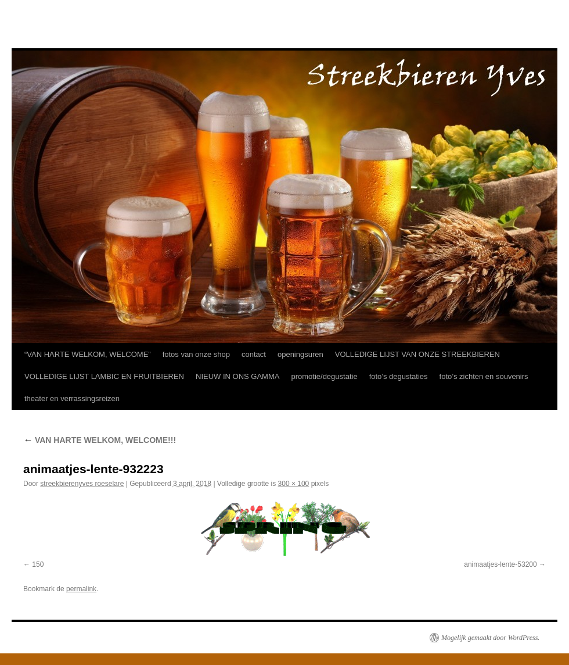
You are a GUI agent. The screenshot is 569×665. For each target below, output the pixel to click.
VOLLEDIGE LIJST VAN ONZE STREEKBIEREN (417, 354)
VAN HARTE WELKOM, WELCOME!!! (99, 440)
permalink (81, 589)
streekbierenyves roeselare (82, 484)
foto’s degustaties (398, 376)
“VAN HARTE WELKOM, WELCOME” (87, 354)
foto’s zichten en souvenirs (484, 376)
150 (38, 564)
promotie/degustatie (324, 376)
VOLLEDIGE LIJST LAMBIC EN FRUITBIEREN (104, 376)
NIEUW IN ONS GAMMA (237, 376)
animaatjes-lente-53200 (500, 564)
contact (254, 354)
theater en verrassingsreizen (72, 398)
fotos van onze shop (196, 354)
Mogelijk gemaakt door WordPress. (490, 638)
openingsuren (300, 354)
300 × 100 (293, 484)
